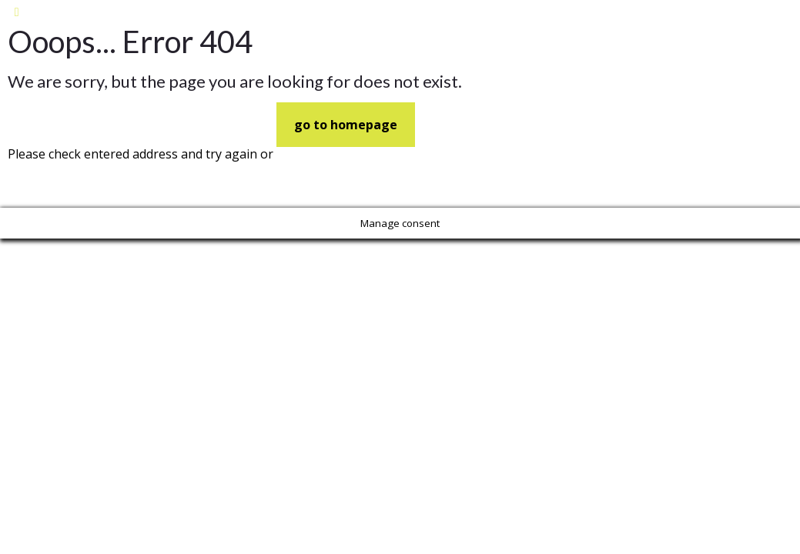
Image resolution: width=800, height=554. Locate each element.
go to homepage (345, 124)
